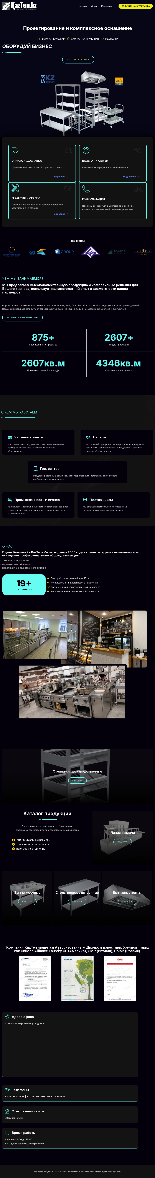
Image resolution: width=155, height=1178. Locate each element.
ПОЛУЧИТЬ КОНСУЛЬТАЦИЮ (136, 6)
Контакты (106, 6)
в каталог (77, 780)
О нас (94, 6)
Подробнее (60, 176)
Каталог (83, 6)
